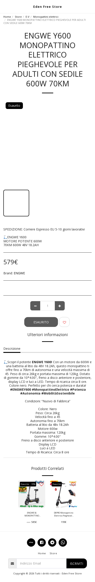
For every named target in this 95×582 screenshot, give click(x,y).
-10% (33, 484)
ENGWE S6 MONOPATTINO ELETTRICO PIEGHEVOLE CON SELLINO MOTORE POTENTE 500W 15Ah (32, 514)
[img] (31, 494)
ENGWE (19, 273)
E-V (27, 16)
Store (18, 16)
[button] (5, 6)
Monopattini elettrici (45, 16)
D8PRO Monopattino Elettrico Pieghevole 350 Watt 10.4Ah (63, 514)
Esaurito (41, 322)
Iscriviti (76, 563)
